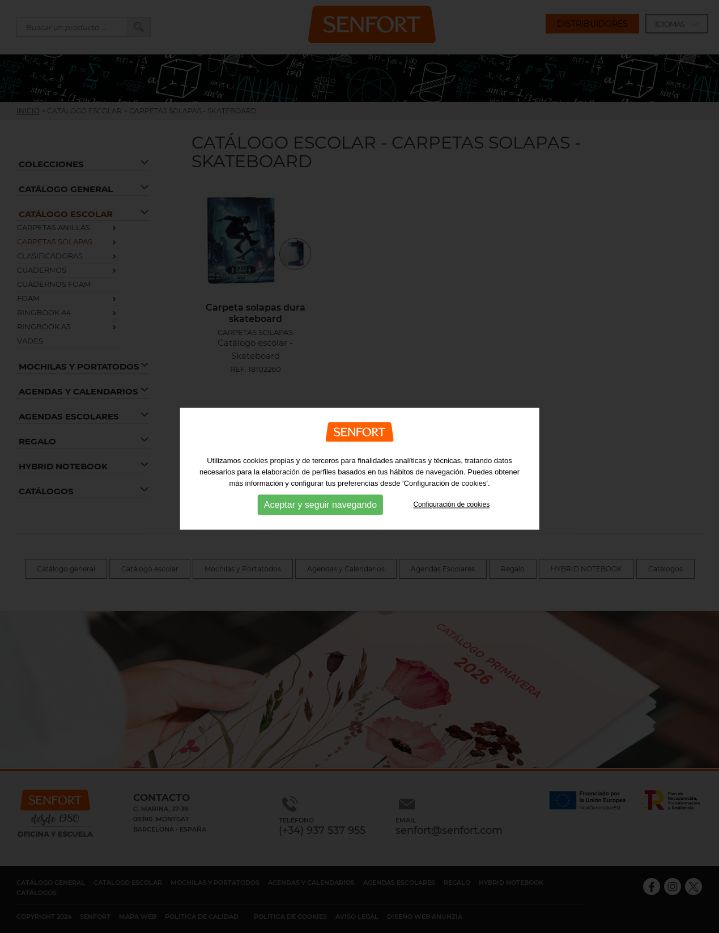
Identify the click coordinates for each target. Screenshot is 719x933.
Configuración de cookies (451, 523)
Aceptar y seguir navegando (320, 523)
